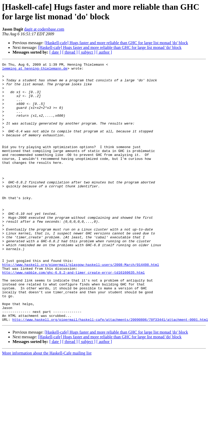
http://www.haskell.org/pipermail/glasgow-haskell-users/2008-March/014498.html (80, 305)
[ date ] (55, 52)
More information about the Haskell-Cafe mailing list (46, 405)
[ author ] (104, 52)
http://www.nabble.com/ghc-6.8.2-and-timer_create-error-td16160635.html (73, 314)
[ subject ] (87, 52)
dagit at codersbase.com (44, 29)
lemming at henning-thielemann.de (34, 70)
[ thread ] (70, 52)
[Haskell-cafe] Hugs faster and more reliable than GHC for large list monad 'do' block (116, 43)
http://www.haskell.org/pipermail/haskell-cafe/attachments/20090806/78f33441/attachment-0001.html (110, 371)
